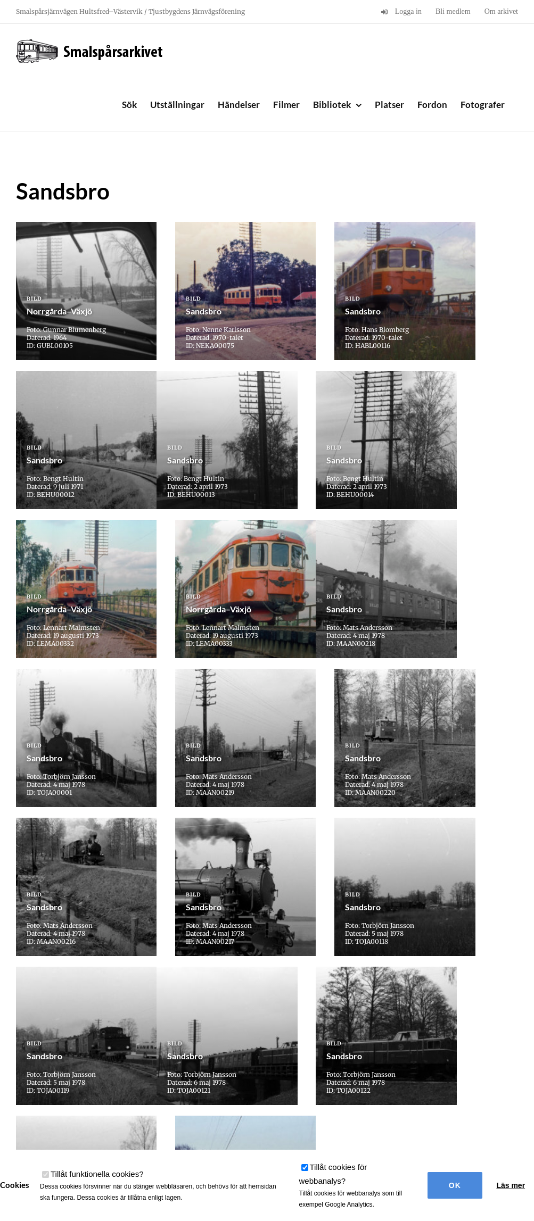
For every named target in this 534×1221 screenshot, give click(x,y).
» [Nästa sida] (292, 1026)
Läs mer (510, 1185)
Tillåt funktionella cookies (97, 1173)
